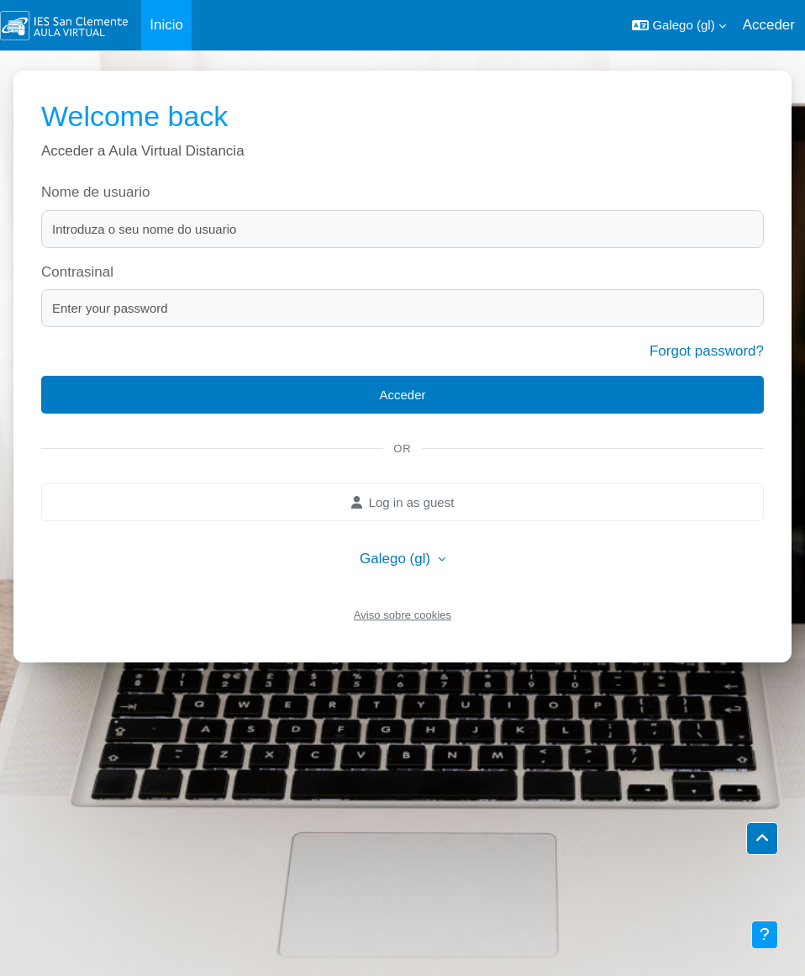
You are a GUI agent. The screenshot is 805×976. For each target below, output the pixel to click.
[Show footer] (764, 935)
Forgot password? (707, 351)
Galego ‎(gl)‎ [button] (397, 559)
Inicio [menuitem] (166, 25)
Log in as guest (403, 502)
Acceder (769, 25)
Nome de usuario (95, 192)
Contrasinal (77, 272)
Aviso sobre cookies (402, 615)
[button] (678, 25)
